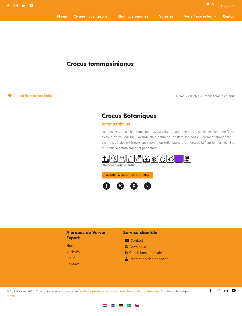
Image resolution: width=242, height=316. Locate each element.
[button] (212, 4)
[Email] (147, 186)
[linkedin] (23, 5)
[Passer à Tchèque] (137, 305)
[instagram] (16, 5)
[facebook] (8, 5)
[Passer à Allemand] (121, 305)
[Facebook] (106, 186)
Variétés (193, 96)
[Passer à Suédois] (129, 305)
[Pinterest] (134, 186)
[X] (120, 186)
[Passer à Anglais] (113, 305)
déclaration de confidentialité (140, 291)
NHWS (10, 295)
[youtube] (31, 5)
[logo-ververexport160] (15, 13)
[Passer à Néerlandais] (105, 305)
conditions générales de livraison (99, 291)
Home (180, 96)
